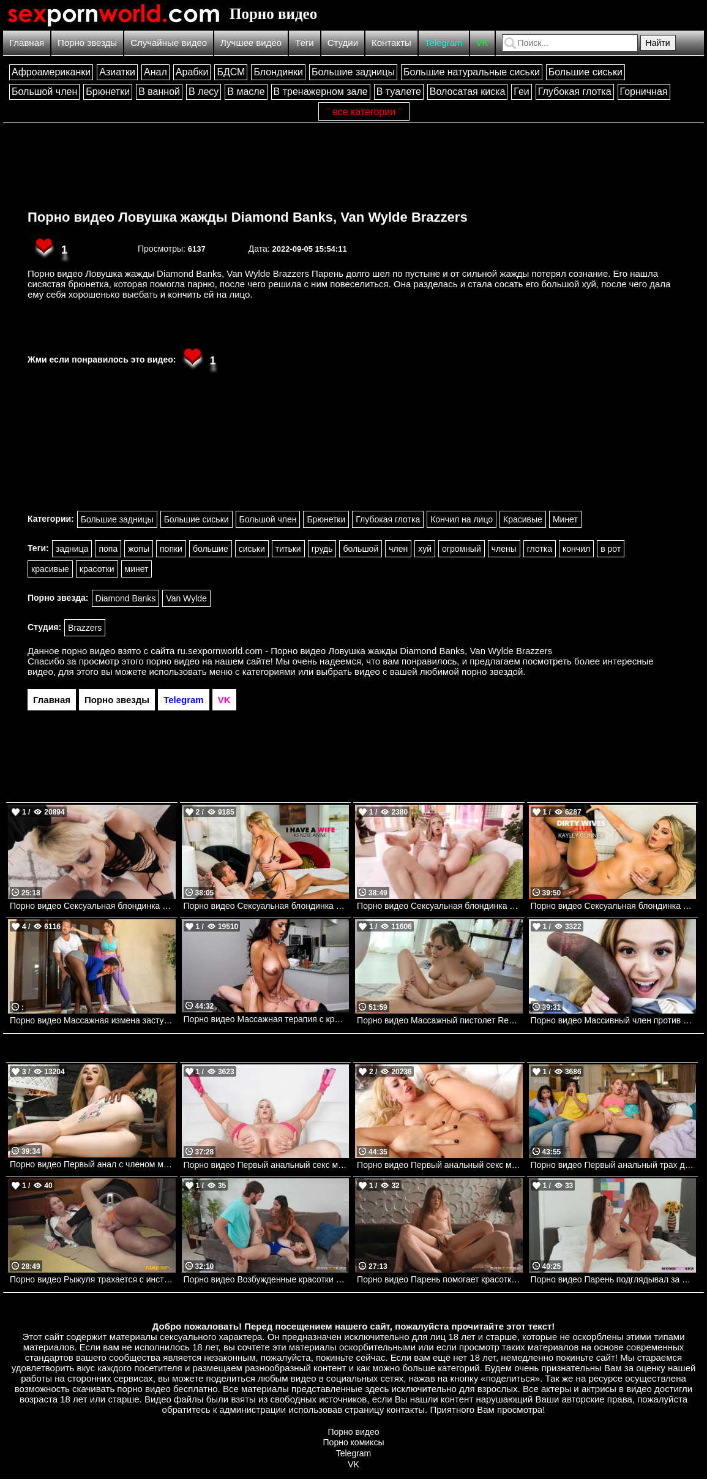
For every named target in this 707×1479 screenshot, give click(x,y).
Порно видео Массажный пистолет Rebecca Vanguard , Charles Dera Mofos (440, 1020)
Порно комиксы (353, 1442)
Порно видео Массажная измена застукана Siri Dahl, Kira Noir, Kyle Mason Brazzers (93, 1020)
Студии (342, 42)
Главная (26, 42)
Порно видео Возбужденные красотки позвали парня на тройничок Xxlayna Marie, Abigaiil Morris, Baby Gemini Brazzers (267, 1279)
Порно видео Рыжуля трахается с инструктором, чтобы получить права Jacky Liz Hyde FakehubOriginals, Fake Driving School (93, 1279)
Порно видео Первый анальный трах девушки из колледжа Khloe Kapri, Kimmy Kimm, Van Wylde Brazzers (614, 1165)
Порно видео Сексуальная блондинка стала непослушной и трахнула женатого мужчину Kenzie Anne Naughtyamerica (267, 906)
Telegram (444, 42)
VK (482, 42)
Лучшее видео (251, 42)
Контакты (391, 42)
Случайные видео (168, 42)
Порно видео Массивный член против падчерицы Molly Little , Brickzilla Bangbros (614, 1020)
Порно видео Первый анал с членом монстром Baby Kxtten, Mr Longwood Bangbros (93, 1164)
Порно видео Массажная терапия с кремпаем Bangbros (267, 1019)
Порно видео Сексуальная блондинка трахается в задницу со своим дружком (440, 906)
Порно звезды (87, 42)
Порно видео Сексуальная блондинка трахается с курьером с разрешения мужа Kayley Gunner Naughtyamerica (614, 906)
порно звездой (492, 671)
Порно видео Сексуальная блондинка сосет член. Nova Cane (93, 906)
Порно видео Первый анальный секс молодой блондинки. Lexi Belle (440, 1165)
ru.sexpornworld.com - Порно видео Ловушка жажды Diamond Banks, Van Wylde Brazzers (365, 650)
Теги (304, 42)
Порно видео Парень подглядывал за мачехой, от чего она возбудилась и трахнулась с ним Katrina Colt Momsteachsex (614, 1279)
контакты (405, 1409)
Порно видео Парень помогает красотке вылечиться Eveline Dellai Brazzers (440, 1279)
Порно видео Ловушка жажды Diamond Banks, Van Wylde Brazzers (248, 217)
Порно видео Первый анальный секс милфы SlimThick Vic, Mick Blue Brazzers (267, 1165)
